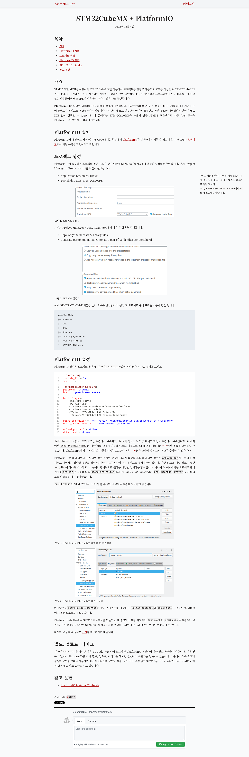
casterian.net (65, 3)
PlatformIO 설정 (69, 60)
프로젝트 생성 (67, 56)
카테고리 (188, 3)
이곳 (164, 446)
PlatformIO (130, 139)
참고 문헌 (64, 70)
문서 (84, 632)
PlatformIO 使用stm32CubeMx (80, 685)
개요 (61, 46)
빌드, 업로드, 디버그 (70, 65)
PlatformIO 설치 (69, 51)
